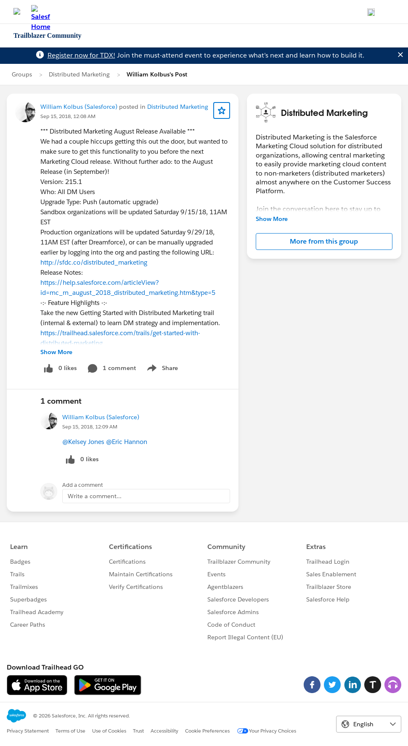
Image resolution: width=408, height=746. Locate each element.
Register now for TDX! (81, 55)
